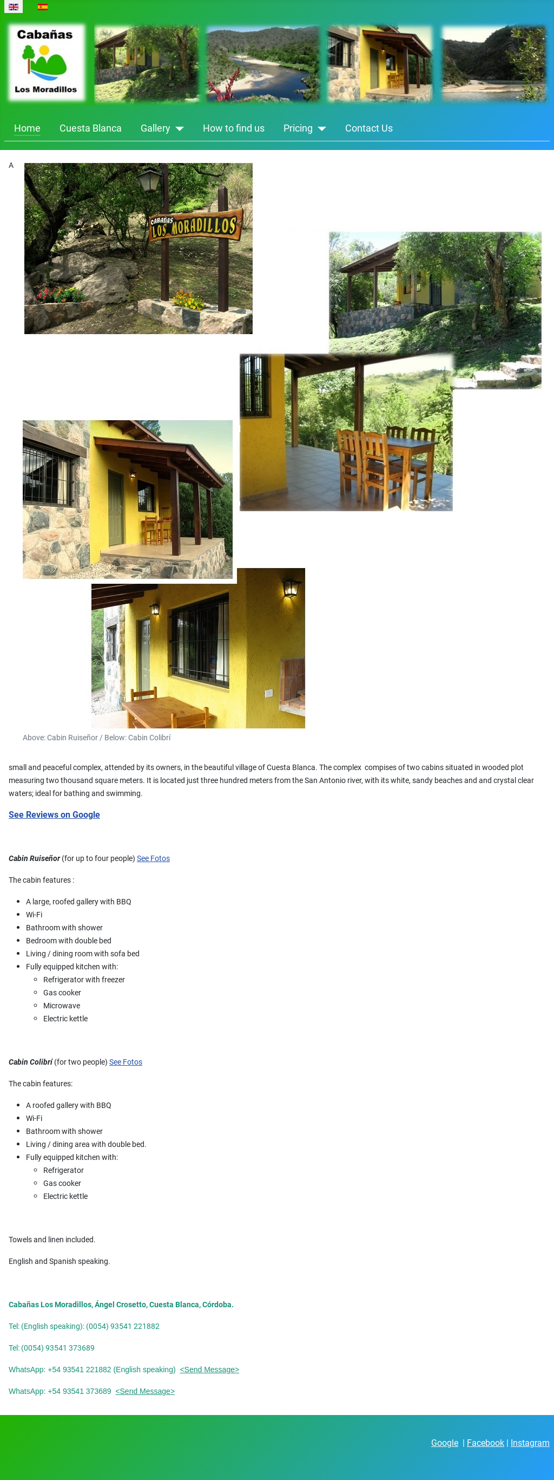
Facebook (485, 1443)
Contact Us (369, 128)
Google (444, 1443)
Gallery (155, 128)
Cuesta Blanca (91, 128)
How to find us (234, 128)
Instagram (530, 1443)
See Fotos (153, 858)
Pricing (298, 128)
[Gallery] (177, 128)
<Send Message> (209, 1369)
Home (27, 128)
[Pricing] (319, 128)
